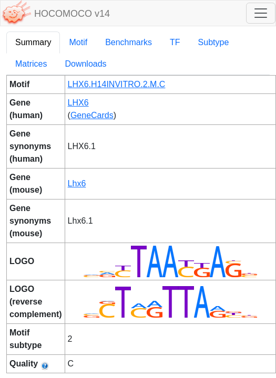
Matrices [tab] (31, 63)
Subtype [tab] (213, 42)
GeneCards (92, 115)
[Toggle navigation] (260, 13)
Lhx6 (77, 183)
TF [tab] (175, 42)
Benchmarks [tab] (128, 42)
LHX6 (78, 102)
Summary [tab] (33, 42)
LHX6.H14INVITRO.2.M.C (117, 84)
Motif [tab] (78, 42)
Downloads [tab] (85, 63)
